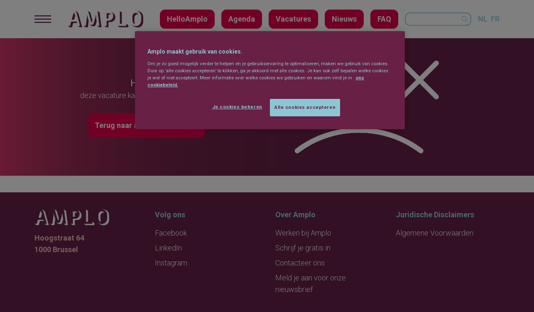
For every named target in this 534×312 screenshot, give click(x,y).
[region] (270, 80)
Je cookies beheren (237, 107)
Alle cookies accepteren (305, 107)
